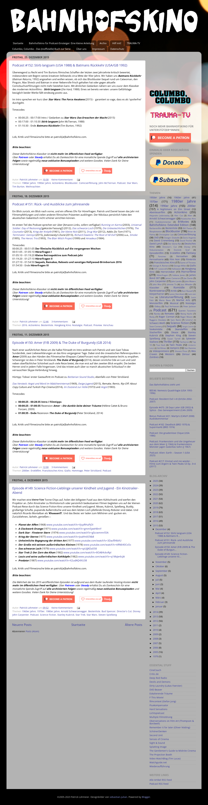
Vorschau (108, 325)
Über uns (81, 48)
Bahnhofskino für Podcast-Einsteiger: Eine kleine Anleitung (61, 43)
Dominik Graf (181, 250)
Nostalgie (77, 325)
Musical (174, 303)
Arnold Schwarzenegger (74, 611)
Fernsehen (182, 256)
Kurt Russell (187, 291)
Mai (158, 588)
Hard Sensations (158, 709)
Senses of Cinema (159, 739)
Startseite (18, 43)
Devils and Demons (160, 681)
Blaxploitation (156, 231)
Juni (158, 584)
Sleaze (174, 332)
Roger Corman (167, 316)
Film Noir (175, 259)
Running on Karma (111, 224)
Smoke (133, 234)
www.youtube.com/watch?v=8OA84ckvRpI (87, 552)
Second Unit (156, 735)
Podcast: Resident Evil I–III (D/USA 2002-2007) (171, 400)
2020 (156, 503)
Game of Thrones (188, 262)
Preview (97, 325)
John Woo (157, 284)
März (159, 597)
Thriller (167, 341)
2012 (156, 621)
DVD (156, 237)
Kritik (174, 290)
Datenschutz (117, 48)
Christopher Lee (166, 234)
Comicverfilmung (88, 183)
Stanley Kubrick (65, 614)
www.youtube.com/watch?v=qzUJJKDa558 (73, 548)
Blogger (146, 797)
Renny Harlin (187, 313)
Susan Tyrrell (173, 338)
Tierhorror (184, 342)
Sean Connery (156, 326)
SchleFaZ (189, 320)
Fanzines (162, 256)
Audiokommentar (163, 222)
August (160, 575)
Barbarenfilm (156, 228)
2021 (156, 498)
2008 (156, 638)
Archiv (103, 43)
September (162, 571)
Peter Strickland (92, 470)
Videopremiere (161, 351)
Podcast (121, 183)
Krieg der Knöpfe (42, 231)
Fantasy (191, 253)
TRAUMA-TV (133, 43)
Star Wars (132, 183)
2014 (156, 612)
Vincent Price (181, 351)
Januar (159, 606)
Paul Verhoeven (172, 306)
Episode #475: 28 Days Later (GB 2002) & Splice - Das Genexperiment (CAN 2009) (171, 409)
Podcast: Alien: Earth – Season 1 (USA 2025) (170, 454)
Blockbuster (71, 183)
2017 (156, 516)
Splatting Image (158, 746)
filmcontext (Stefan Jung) (163, 701)
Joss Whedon (187, 284)
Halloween (176, 268)
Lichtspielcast (157, 713)
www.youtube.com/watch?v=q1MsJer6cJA (101, 556)
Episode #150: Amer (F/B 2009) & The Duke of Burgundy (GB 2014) (61, 342)
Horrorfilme (188, 271)
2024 (156, 485)
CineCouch (155, 670)
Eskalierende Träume (161, 693)
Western (169, 354)
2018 (156, 512)
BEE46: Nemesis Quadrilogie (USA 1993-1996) (171, 392)
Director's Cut (124, 611)
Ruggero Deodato (158, 320)
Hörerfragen (162, 275)
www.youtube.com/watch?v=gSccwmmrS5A (83, 532)
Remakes (169, 313)
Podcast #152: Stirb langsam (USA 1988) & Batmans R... (173, 534)
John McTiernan (107, 183)
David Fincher (186, 240)
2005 (156, 652)
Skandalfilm (181, 329)
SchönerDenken (158, 731)
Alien (190, 215)
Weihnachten (33, 186)
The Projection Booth (161, 754)
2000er (25, 470)
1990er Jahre (44, 183)
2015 (156, 525)
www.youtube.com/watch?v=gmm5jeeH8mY (76, 528)
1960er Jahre (29, 611)
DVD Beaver (156, 689)
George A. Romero (160, 265)
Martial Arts (183, 300)
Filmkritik (191, 259)
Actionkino (58, 183)
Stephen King (173, 335)
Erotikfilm (36, 470)
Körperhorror (157, 293)
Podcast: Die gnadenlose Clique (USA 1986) (169, 434)
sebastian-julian (118, 797)
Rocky (152, 316)
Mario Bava (165, 300)
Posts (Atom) (32, 631)
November (162, 562)
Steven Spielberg (107, 614)
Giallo (67, 470)
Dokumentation (156, 250)
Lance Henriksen (177, 294)
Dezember (161, 529)
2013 (156, 616)
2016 (24, 325)
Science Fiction (48, 614)
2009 (156, 634)
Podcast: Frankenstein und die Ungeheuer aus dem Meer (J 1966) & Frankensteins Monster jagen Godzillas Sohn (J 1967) (172, 444)
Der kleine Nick (69, 231)
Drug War (92, 231)
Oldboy (157, 306)
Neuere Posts (22, 625)
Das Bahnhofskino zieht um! (165, 384)
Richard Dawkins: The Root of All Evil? (95, 234)
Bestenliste (47, 325)
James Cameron (172, 278)
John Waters (190, 281)
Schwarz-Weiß (157, 323)
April (158, 593)
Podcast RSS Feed (159, 783)
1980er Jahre (29, 183)
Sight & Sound (157, 742)
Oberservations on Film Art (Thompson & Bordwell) (172, 722)
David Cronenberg (164, 240)
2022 (156, 494)
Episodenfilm (157, 253)
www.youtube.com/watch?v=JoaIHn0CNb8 (70, 536)
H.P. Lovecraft (160, 268)
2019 (156, 507)
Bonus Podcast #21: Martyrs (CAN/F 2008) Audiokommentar (172, 417)
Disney (136, 611)
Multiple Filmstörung (161, 717)
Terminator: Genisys (23, 234)
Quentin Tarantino (187, 310)
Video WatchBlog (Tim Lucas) (165, 758)
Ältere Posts (133, 625)
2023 (156, 489)
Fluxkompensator (159, 705)
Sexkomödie (156, 329)
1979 (156, 656)
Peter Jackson (189, 306)
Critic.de (154, 674)
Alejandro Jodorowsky (160, 215)
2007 (156, 643)
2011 (156, 625)
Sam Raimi (176, 320)
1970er (41, 611)
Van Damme (190, 348)
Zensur (186, 354)
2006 (156, 647)
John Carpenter (20, 614)
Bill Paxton (188, 228)
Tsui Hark (160, 345)
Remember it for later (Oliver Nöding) (170, 727)
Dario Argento (189, 237)
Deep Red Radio (158, 678)
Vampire (174, 348)
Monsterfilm (156, 303)
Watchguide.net (158, 762)
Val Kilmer (161, 348)
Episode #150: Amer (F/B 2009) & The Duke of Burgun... (175, 548)
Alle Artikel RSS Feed (161, 779)
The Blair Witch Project (59, 238)
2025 (156, 480)
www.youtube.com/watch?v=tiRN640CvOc (107, 544)
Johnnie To (172, 284)
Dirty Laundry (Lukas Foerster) (166, 685)
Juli (158, 579)
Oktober (160, 566)
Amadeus (91, 238)
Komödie (179, 287)
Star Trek (80, 614)
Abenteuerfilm (157, 212)
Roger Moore (186, 316)
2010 (156, 629)
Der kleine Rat (174, 243)
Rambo (157, 313)
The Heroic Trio (29, 238)
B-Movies (183, 221)
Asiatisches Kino (188, 218)
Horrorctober (168, 271)
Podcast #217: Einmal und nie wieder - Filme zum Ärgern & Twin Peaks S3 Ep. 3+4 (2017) (173, 464)
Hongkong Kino (62, 325)
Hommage (77, 470)
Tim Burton (18, 186)
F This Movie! (157, 697)
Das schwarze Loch (82, 228)
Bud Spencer (109, 611)
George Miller (180, 265)
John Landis (176, 281)
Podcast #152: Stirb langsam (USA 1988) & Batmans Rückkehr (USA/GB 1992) (69, 65)
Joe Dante (188, 278)
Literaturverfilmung (171, 297)
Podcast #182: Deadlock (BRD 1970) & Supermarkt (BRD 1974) (170, 426)
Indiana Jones (178, 275)
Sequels (171, 326)
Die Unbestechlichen (114, 228)
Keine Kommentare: (63, 179)
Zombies (154, 357)
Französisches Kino (52, 470)
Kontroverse (157, 290)
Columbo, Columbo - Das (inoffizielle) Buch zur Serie (41, 48)
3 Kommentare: (60, 321)
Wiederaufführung (160, 766)
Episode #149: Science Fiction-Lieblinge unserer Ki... (171, 555)
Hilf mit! (116, 43)
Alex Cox (178, 215)
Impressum (98, 48)
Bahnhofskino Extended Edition (169, 225)
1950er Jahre (157, 197)
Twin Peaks (175, 344)
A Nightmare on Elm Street (173, 209)
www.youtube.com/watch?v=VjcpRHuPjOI (69, 524)
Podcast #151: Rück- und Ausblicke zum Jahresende (50, 204)
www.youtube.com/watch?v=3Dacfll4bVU (98, 540)
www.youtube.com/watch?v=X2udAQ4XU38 (62, 560)
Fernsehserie (157, 259)
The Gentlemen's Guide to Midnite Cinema (173, 750)
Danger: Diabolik (171, 237)
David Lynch (156, 243)
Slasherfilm (156, 332)
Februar (160, 602)
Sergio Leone (187, 326)
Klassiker (154, 287)
